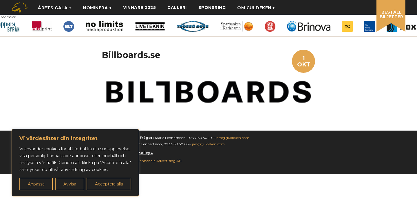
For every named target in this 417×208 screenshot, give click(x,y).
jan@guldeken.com (208, 144)
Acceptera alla (109, 184)
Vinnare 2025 (139, 7)
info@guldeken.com (232, 137)
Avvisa (69, 184)
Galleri (177, 7)
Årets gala (52, 8)
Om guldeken (254, 8)
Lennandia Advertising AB (160, 161)
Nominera (95, 8)
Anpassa (36, 184)
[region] (75, 162)
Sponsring (212, 7)
